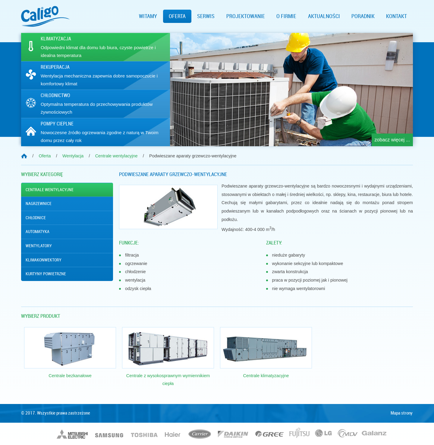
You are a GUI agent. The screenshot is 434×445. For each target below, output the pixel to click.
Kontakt (396, 16)
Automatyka (37, 231)
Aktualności (324, 16)
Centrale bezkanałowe (70, 375)
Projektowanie (245, 16)
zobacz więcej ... (392, 139)
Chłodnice (36, 217)
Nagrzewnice (39, 203)
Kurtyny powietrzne (46, 273)
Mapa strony (402, 413)
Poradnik (363, 16)
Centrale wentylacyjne (50, 189)
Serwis (206, 16)
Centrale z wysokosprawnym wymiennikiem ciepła (168, 379)
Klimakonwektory (43, 259)
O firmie (286, 16)
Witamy (148, 16)
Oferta (177, 16)
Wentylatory (39, 245)
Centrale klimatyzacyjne (266, 375)
